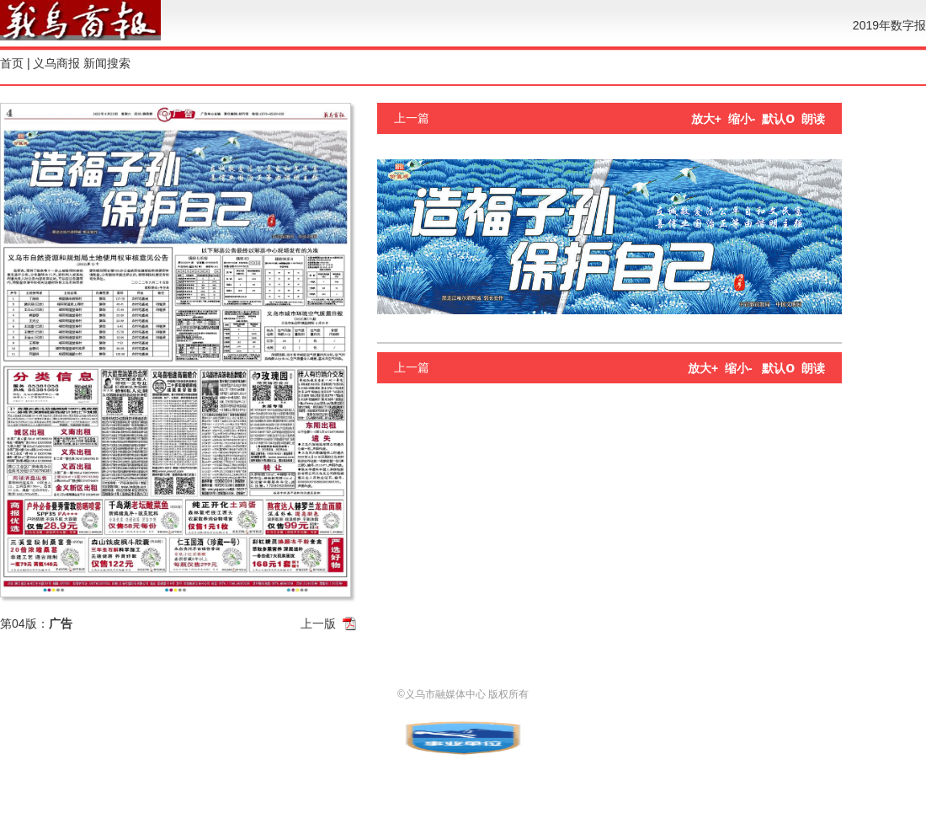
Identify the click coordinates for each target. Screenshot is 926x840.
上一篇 (411, 118)
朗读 (813, 119)
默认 (778, 119)
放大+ (706, 119)
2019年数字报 (889, 25)
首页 (12, 63)
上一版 (318, 623)
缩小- (742, 119)
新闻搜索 (106, 63)
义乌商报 (56, 63)
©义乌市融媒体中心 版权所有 (463, 694)
